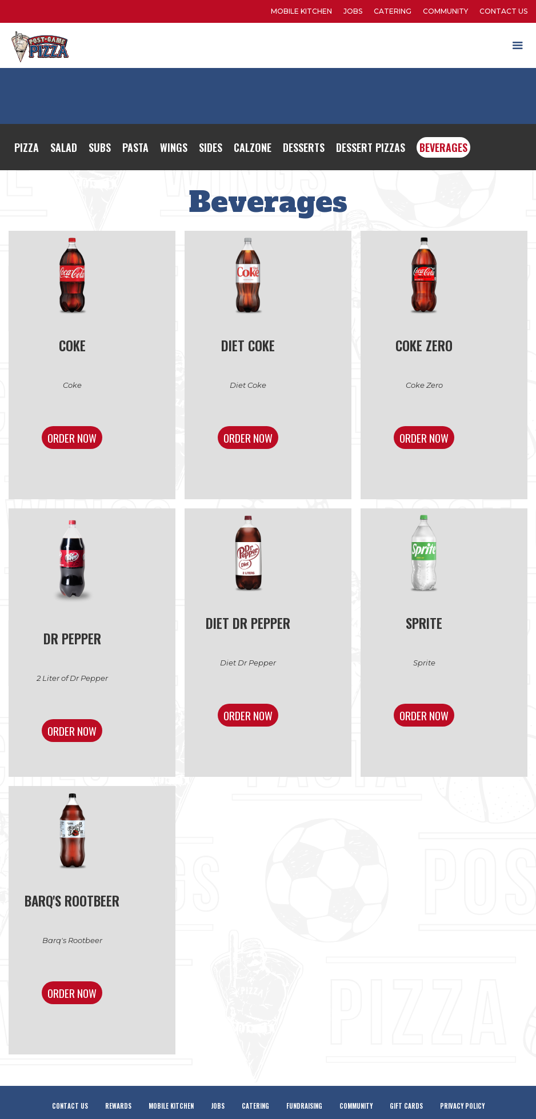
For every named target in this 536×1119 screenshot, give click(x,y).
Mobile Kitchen (171, 1105)
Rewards (118, 1105)
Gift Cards (406, 1105)
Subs (100, 147)
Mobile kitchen (301, 11)
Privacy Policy (462, 1105)
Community (445, 11)
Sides (210, 147)
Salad (63, 147)
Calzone (252, 147)
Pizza (26, 147)
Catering (392, 11)
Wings (173, 147)
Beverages (443, 147)
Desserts (304, 147)
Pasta (135, 147)
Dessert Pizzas (370, 147)
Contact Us (503, 11)
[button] (517, 45)
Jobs (352, 11)
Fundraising (304, 1105)
